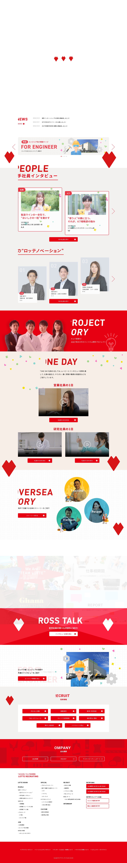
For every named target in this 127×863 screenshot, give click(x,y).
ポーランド (45, 796)
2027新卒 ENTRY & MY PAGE (96, 791)
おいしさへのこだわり (25, 833)
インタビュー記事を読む (63, 634)
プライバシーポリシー (27, 849)
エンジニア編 (23, 817)
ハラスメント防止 (78, 725)
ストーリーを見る (32, 515)
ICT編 (21, 815)
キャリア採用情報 (63, 718)
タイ (44, 790)
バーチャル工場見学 (47, 802)
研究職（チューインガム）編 (26, 806)
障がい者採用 (49, 725)
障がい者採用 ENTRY (94, 806)
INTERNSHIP (68, 804)
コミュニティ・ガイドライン (99, 849)
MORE (20, 124)
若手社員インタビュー (25, 795)
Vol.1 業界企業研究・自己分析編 (72, 799)
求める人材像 (35, 711)
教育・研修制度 (92, 711)
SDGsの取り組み (46, 805)
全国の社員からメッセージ (26, 798)
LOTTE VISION (23, 782)
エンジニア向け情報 (23, 827)
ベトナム (45, 793)
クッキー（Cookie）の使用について (63, 849)
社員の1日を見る (63, 420)
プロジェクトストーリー (47, 785)
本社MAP (64, 759)
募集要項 (63, 711)
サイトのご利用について (82, 849)
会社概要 (35, 759)
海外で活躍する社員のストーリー (50, 788)
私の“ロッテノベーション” (26, 792)
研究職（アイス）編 (24, 809)
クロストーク (22, 812)
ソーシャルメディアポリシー (43, 849)
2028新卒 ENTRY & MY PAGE (96, 786)
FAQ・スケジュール (35, 718)
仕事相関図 (21, 825)
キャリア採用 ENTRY (94, 800)
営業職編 (22, 803)
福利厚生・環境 (92, 718)
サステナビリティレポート (92, 759)
